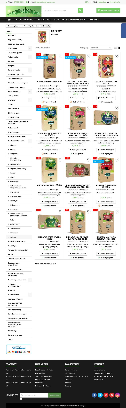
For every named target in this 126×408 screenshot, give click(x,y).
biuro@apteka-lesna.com (44, 2)
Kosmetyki (92, 19)
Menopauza (13, 96)
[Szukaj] (63, 10)
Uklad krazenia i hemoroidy (15, 304)
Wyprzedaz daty (15, 40)
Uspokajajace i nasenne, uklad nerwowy (14, 324)
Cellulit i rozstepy (15, 78)
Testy (10, 339)
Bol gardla (14, 154)
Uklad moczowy (14, 309)
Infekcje (11, 290)
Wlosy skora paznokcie (17, 318)
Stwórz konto (115, 2)
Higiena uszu (15, 164)
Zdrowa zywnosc (15, 335)
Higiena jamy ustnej (16, 87)
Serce (10, 254)
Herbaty (13, 237)
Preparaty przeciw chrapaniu (15, 274)
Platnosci (39, 383)
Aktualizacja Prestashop (50, 406)
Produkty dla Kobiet (16, 136)
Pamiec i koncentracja (17, 250)
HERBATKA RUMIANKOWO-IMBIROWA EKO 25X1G (77, 238)
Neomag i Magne (15, 299)
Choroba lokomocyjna (17, 83)
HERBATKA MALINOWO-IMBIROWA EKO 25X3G (78, 134)
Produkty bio (13, 117)
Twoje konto (72, 364)
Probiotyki (14, 209)
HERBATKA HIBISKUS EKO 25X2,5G (106, 186)
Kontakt (99, 364)
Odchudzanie (15, 196)
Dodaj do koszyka (49, 98)
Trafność (101, 48)
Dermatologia (14, 70)
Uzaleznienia (13, 109)
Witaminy (14, 233)
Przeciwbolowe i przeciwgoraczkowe (18, 214)
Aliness (11, 61)
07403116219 (19, 2)
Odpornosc (14, 205)
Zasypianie (14, 224)
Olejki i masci (13, 113)
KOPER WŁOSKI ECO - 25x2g (49, 185)
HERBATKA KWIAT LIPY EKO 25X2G (49, 238)
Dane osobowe (71, 370)
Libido (10, 104)
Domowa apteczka (16, 74)
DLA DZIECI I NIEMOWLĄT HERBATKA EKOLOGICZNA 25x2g (78, 83)
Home (8, 31)
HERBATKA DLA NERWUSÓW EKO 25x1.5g (49, 134)
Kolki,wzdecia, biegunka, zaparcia (18, 187)
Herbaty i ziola (14, 91)
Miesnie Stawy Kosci (16, 259)
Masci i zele (14, 192)
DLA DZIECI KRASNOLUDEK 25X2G (106, 82)
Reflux (12, 220)
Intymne (11, 100)
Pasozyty (12, 35)
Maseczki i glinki (15, 53)
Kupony (68, 386)
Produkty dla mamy (16, 241)
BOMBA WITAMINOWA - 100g (49, 81)
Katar (12, 177)
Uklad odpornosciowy (17, 314)
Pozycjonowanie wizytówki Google (72, 406)
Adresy (68, 383)
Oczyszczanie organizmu (13, 264)
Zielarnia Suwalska (24, 19)
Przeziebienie (13, 295)
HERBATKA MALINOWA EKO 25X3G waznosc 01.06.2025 (78, 186)
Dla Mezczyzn (13, 132)
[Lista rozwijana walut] (88, 2)
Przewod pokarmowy (72, 19)
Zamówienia (70, 373)
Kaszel (13, 173)
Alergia (11, 65)
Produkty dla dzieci (48, 19)
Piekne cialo (13, 57)
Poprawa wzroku (15, 269)
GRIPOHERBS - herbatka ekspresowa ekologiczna (106, 134)
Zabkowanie (15, 228)
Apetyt (12, 149)
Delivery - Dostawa (42, 386)
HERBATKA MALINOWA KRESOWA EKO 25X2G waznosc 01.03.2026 (106, 239)
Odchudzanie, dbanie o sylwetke (18, 122)
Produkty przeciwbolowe (14, 285)
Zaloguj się (102, 2)
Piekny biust (13, 128)
